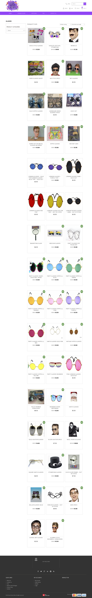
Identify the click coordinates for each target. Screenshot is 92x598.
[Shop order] (65, 24)
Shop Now (34, 13)
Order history (38, 582)
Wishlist (76, 8)
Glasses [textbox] (15, 30)
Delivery (8, 589)
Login (68, 8)
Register (61, 8)
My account (37, 580)
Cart (82, 8)
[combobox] (16, 30)
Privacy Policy (10, 587)
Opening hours (21, 13)
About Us (9, 580)
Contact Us (53, 13)
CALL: (69, 3)
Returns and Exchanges (12, 585)
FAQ (43, 13)
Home (10, 13)
